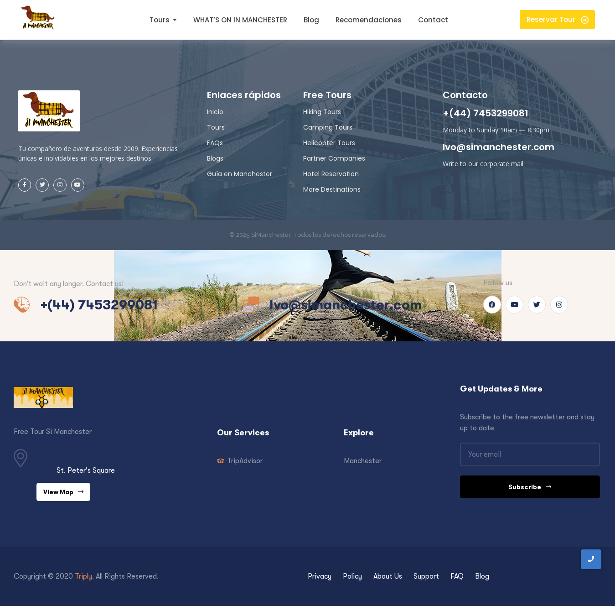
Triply (83, 576)
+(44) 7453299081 (485, 113)
